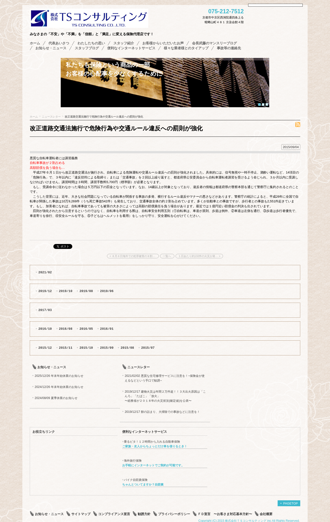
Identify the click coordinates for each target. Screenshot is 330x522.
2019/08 (86, 291)
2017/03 (45, 310)
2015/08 (127, 348)
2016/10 (45, 329)
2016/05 (86, 329)
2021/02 (45, 272)
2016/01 (107, 329)
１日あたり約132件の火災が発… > (199, 256)
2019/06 (107, 291)
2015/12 (45, 348)
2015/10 (86, 348)
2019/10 (66, 291)
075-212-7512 (226, 11)
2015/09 (107, 348)
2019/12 (45, 291)
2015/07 (148, 348)
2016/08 (66, 329)
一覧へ (167, 256)
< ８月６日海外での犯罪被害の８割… (133, 256)
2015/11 (66, 348)
